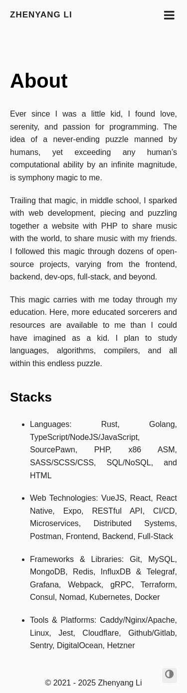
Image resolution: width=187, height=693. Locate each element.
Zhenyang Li (41, 14)
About (39, 81)
